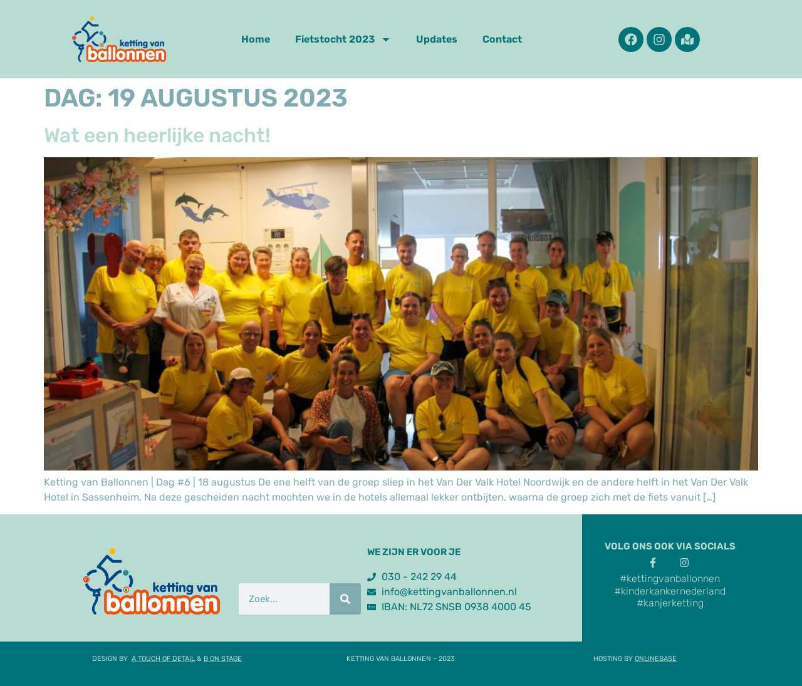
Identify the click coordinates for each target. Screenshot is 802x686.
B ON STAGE (223, 659)
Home (255, 39)
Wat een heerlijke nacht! (157, 135)
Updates (436, 39)
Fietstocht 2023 (343, 39)
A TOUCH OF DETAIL (163, 659)
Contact (502, 39)
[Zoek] (345, 599)
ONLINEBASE (656, 659)
